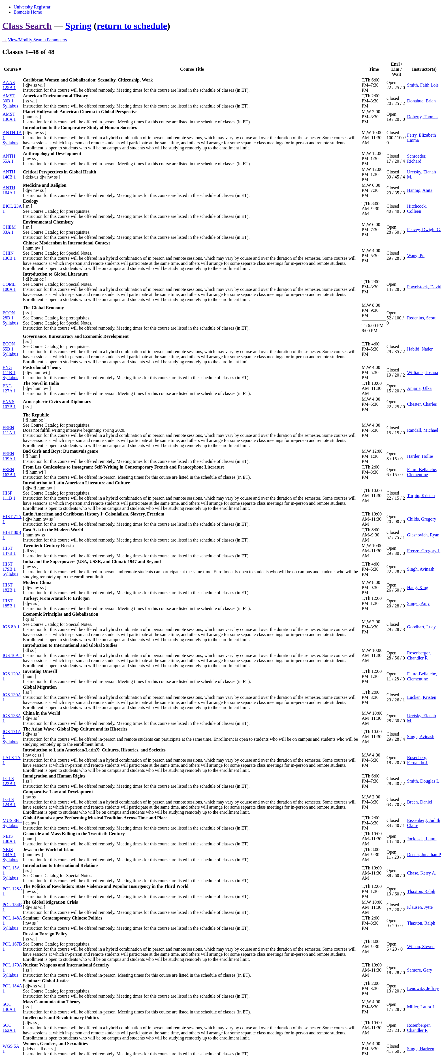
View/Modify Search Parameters (37, 39)
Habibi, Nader (420, 349)
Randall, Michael (422, 430)
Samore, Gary (419, 970)
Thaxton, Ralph (421, 891)
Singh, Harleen (420, 1048)
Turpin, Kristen (421, 495)
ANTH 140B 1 (9, 174)
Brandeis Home (28, 12)
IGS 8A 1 (11, 626)
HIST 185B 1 (9, 603)
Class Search (27, 26)
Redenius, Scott (421, 317)
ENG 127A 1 (9, 388)
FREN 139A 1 (9, 456)
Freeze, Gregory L (423, 550)
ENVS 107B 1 (9, 404)
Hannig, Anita (419, 190)
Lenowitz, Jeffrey (423, 988)
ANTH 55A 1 (9, 159)
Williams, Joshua (422, 372)
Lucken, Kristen (421, 697)
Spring (78, 26)
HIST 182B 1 (9, 587)
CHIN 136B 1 (9, 256)
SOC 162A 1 (9, 1028)
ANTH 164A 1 (9, 190)
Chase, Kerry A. (421, 873)
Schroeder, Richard (416, 159)
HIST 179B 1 (9, 567)
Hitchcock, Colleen (417, 209)
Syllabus (10, 106)
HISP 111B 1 (9, 495)
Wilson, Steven (420, 946)
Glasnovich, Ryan (423, 534)
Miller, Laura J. (421, 1006)
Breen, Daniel (419, 802)
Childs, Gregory (421, 519)
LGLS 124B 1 (9, 802)
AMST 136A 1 (9, 117)
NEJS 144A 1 (9, 852)
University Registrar (32, 7)
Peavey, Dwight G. (424, 229)
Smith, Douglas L (423, 781)
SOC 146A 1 (9, 1007)
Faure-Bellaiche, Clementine (422, 472)
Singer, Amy (418, 603)
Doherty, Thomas (422, 116)
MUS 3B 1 (12, 820)
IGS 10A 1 (12, 655)
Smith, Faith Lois (423, 85)
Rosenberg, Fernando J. (417, 760)
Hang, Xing (417, 587)
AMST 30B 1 (9, 98)
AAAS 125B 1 (9, 85)
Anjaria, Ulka (419, 388)
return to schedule (132, 26)
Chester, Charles (422, 404)
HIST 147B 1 (9, 551)
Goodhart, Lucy (421, 626)
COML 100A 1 (9, 287)
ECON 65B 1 (9, 346)
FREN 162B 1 (9, 472)
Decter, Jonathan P (424, 854)
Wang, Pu (415, 255)
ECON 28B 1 (9, 315)
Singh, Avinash (420, 569)
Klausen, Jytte (420, 907)
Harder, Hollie (420, 456)
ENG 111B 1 (9, 370)
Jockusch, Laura (421, 838)
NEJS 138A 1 (9, 839)
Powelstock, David (424, 286)
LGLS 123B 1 (9, 781)
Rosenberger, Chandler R (419, 655)
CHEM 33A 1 (9, 230)
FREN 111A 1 (9, 430)
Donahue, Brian (421, 100)
